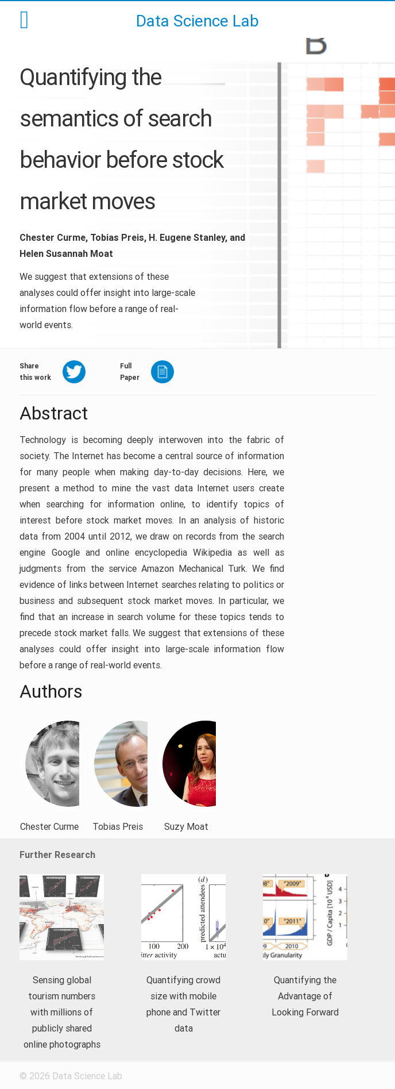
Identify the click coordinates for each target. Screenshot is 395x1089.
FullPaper (130, 371)
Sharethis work (35, 371)
